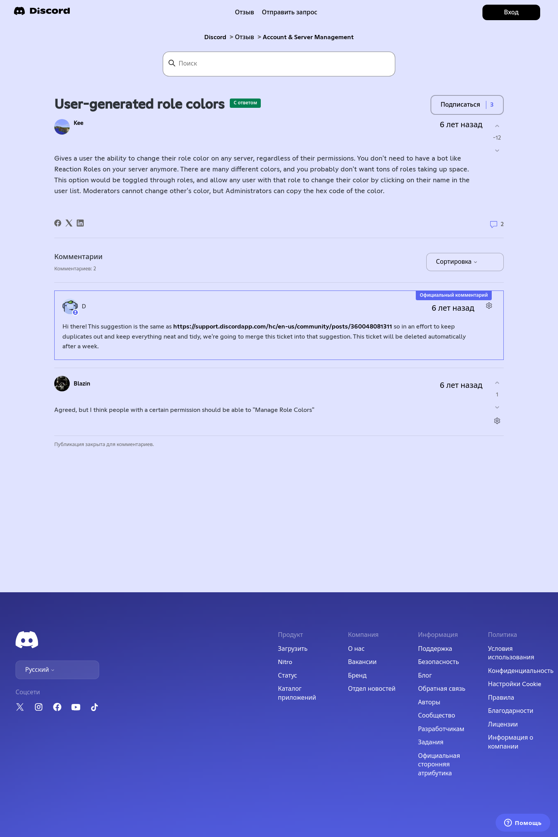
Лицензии (503, 724)
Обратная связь (441, 689)
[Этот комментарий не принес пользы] (497, 407)
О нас (356, 649)
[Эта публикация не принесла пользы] (497, 150)
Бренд (357, 676)
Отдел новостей (372, 689)
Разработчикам (441, 729)
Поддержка (435, 649)
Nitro (285, 662)
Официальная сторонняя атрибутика (439, 764)
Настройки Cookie (514, 684)
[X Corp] (68, 223)
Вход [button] (511, 12)
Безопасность (438, 662)
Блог (425, 676)
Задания (431, 742)
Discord (215, 37)
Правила (501, 698)
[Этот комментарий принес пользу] (497, 382)
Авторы (429, 702)
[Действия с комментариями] (489, 305)
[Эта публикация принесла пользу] (497, 126)
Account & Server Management (308, 37)
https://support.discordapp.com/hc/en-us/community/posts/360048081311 (282, 326)
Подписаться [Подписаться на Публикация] (460, 105)
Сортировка (457, 262)
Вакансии (362, 662)
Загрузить (292, 649)
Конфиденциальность (520, 671)
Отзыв (244, 12)
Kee (78, 123)
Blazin (82, 384)
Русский (40, 670)
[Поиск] (279, 64)
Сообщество (436, 715)
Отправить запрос (289, 12)
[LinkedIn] (80, 223)
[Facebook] (57, 223)
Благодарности (510, 711)
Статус (287, 676)
